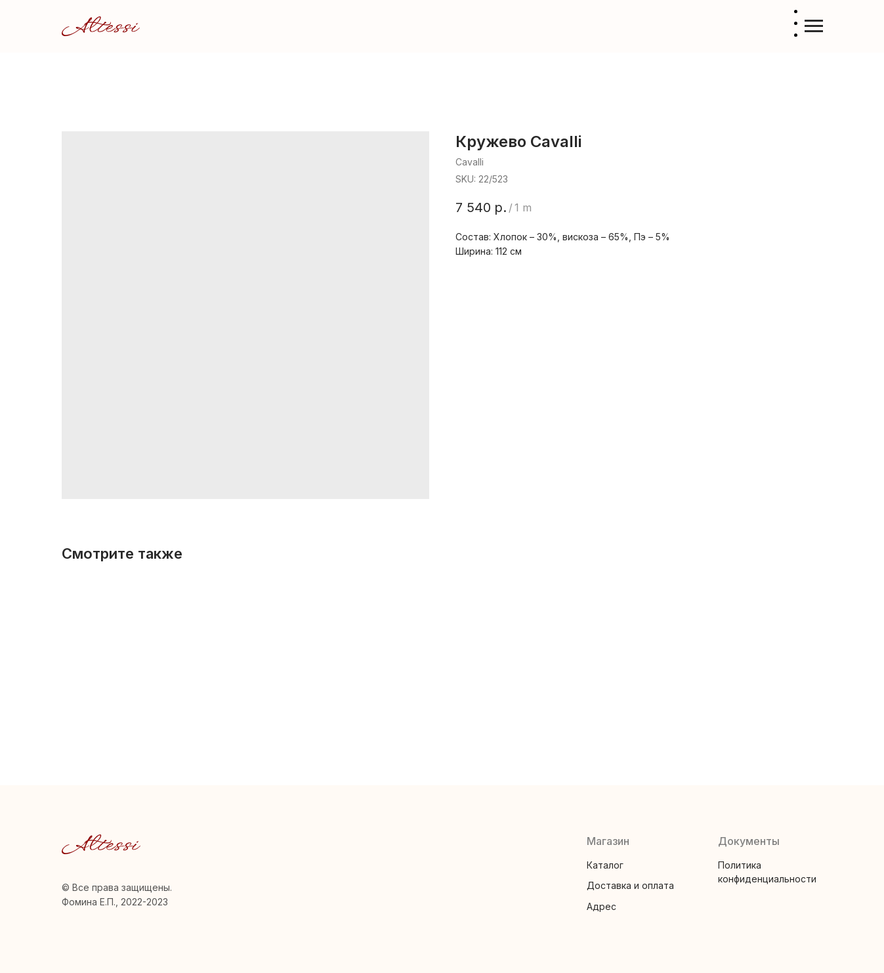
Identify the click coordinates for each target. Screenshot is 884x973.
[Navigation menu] (814, 26)
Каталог (605, 865)
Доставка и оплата (630, 885)
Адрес (601, 906)
